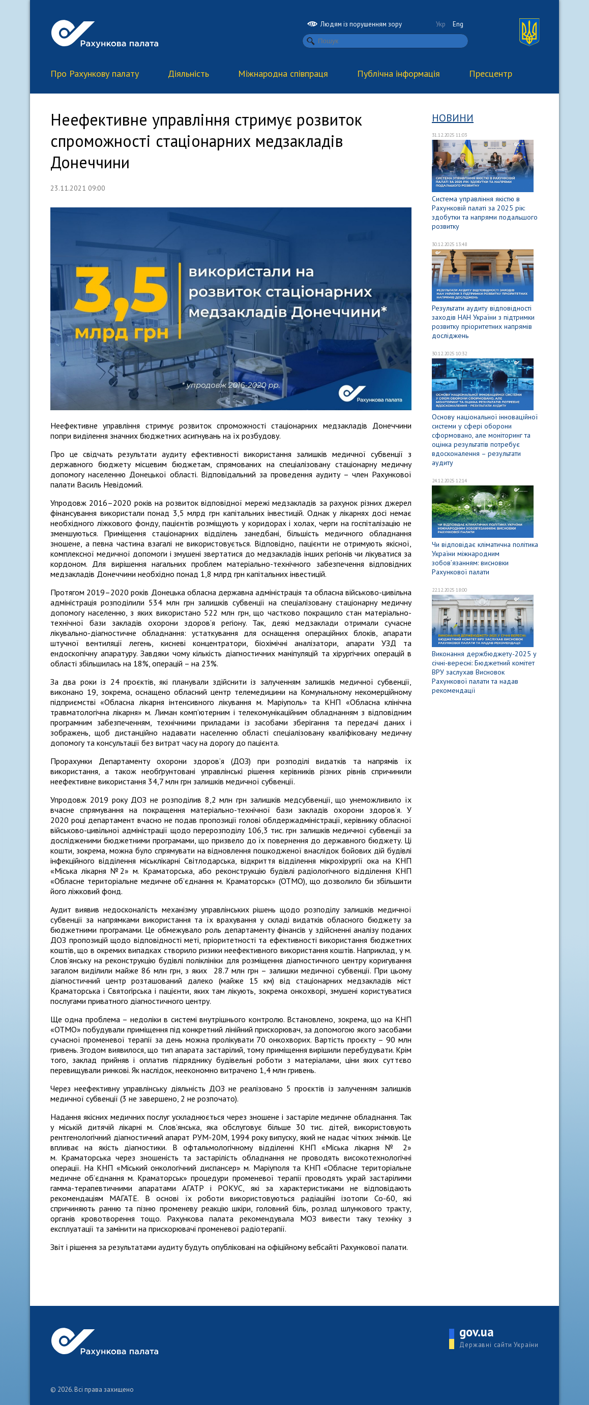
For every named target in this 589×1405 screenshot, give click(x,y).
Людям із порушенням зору (354, 24)
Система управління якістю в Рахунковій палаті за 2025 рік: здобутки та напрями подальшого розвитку (485, 212)
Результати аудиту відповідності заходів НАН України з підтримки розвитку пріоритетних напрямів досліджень (483, 321)
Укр (441, 24)
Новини (453, 118)
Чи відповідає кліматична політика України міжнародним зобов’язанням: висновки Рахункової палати (485, 558)
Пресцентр (490, 73)
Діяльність (188, 73)
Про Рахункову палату (94, 73)
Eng (458, 24)
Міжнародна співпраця (283, 73)
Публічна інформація (398, 73)
